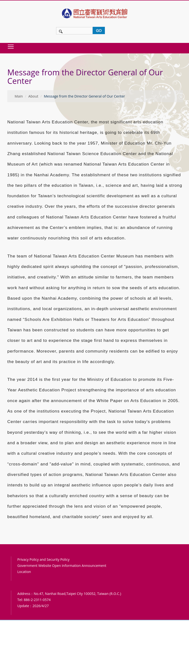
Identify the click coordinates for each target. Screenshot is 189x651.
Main (19, 96)
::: (8, 62)
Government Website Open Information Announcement (61, 565)
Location (24, 571)
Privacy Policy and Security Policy (43, 559)
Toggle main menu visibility (11, 46)
